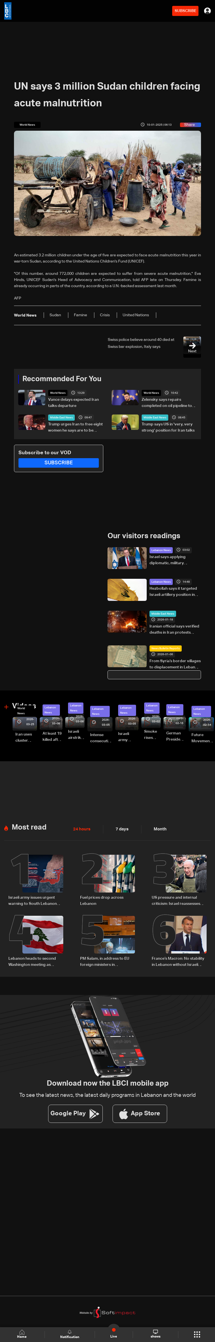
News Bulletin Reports (165, 648)
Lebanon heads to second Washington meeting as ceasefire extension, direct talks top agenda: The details (34, 961)
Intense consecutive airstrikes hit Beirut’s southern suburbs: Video (101, 738)
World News (58, 393)
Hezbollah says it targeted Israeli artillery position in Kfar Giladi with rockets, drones (173, 592)
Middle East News (61, 417)
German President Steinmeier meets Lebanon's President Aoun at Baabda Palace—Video (176, 736)
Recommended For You (61, 379)
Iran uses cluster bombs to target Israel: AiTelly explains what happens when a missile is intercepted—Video (26, 737)
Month (158, 829)
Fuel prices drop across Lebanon (101, 900)
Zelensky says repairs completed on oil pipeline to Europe (167, 403)
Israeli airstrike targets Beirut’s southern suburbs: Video (76, 735)
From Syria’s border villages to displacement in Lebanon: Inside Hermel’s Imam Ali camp (175, 664)
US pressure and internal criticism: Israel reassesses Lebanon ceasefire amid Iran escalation (178, 900)
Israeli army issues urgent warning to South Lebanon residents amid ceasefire (32, 900)
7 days (120, 829)
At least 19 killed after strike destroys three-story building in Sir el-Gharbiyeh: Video (52, 737)
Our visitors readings (144, 536)
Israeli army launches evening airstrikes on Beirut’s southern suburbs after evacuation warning (128, 737)
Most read (29, 827)
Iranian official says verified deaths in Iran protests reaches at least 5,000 (174, 629)
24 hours (81, 829)
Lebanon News (161, 550)
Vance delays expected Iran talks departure (73, 403)
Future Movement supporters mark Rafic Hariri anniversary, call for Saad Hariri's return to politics (202, 738)
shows (155, 1334)
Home (22, 1334)
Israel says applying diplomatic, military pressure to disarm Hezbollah (167, 560)
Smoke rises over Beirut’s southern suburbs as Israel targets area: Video (152, 735)
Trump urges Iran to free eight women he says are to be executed (75, 428)
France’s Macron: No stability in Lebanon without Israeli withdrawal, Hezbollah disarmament (178, 961)
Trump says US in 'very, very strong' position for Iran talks (168, 427)
